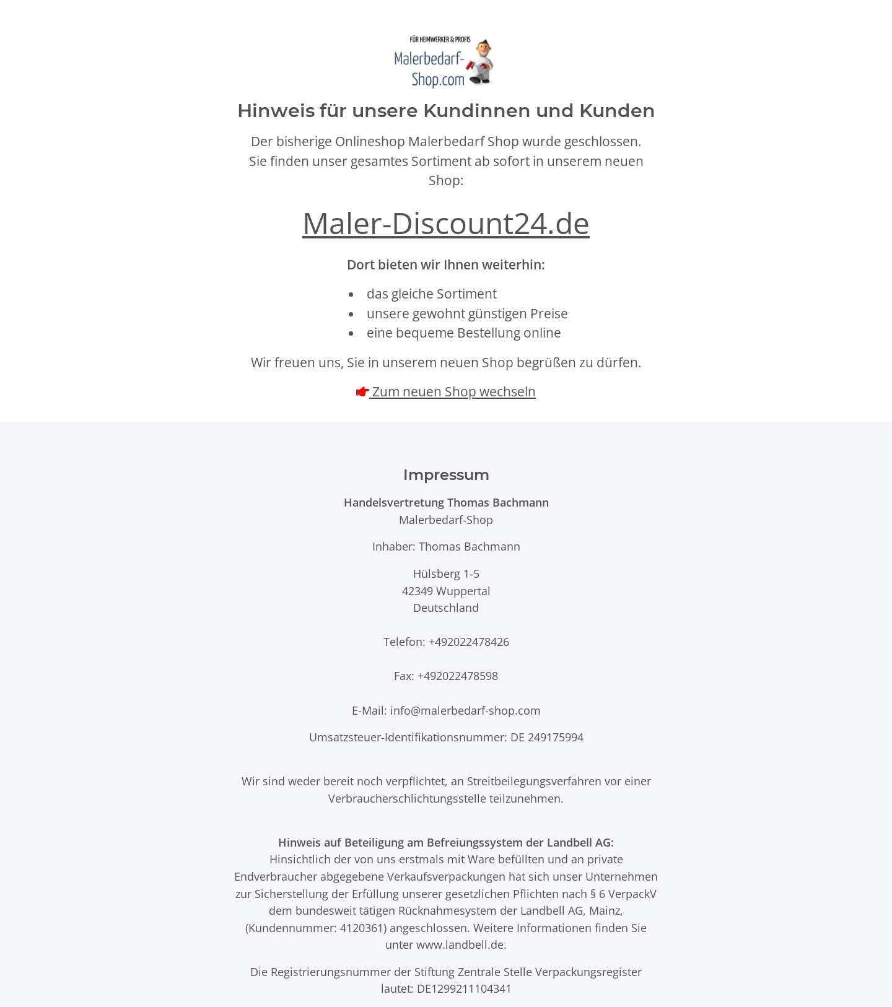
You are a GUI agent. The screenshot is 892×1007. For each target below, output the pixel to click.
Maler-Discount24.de (446, 223)
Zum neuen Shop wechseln (452, 391)
